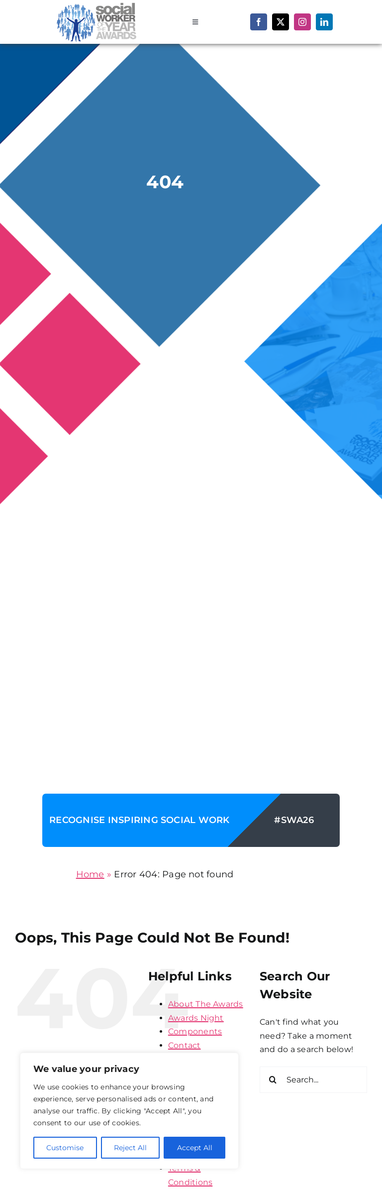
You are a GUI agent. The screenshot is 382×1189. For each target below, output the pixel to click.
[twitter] (280, 21)
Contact (184, 1045)
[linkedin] (324, 21)
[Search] (273, 1080)
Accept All (194, 1147)
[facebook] (258, 21)
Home (90, 874)
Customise (65, 1147)
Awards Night (196, 1018)
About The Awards (205, 1004)
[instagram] (302, 21)
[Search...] (313, 1080)
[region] (129, 1111)
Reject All (130, 1147)
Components (195, 1031)
